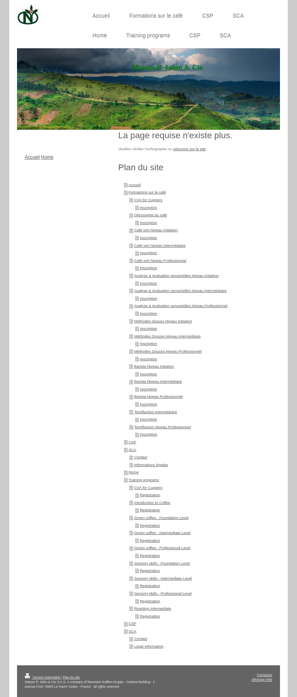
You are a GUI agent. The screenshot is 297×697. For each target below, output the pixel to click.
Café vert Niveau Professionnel (160, 260)
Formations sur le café (147, 192)
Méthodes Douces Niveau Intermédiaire (167, 336)
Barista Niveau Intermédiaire (158, 381)
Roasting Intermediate (152, 608)
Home (133, 472)
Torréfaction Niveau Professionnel (162, 427)
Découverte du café (150, 215)
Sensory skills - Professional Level (163, 593)
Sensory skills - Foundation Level (162, 563)
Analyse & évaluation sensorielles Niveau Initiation (176, 275)
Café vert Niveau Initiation (156, 230)
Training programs (143, 480)
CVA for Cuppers (148, 200)
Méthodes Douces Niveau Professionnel (167, 351)
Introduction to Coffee (152, 502)
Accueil (134, 185)
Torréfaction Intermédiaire (155, 412)
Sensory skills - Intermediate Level (163, 578)
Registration (150, 495)
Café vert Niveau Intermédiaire (160, 245)
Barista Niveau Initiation (154, 366)
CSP (132, 442)
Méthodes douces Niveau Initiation (163, 321)
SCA (132, 450)
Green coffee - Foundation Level (161, 518)
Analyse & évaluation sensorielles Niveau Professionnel (180, 306)
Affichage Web (261, 680)
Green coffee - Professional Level (162, 548)
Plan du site (71, 677)
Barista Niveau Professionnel (158, 396)
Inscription (148, 207)
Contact (140, 457)
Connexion (264, 675)
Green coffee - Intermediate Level (162, 533)
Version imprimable (43, 677)
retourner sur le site (189, 149)
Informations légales (151, 465)
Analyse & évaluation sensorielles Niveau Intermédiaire (180, 290)
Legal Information (149, 646)
